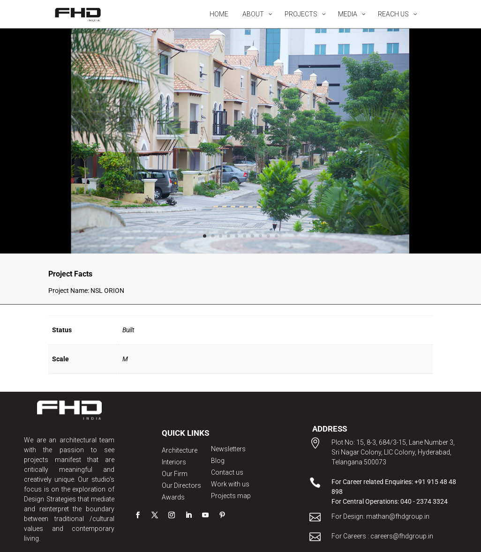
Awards (173, 497)
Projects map (231, 496)
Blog (218, 460)
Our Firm (175, 473)
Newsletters (228, 449)
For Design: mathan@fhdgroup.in (380, 516)
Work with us (230, 484)
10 (276, 236)
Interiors (174, 462)
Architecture (179, 450)
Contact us (227, 472)
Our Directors (181, 485)
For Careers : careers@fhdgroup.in (382, 536)
